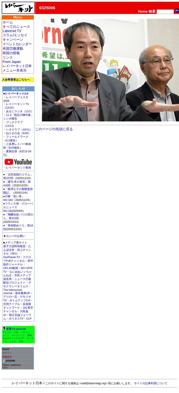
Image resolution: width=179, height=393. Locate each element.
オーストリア (18, 335)
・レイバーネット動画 (18, 166)
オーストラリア (16, 338)
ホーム (8, 22)
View (4, 367)
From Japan (12, 62)
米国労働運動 (13, 48)
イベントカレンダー (17, 44)
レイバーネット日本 (17, 66)
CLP (28, 318)
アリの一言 (10, 296)
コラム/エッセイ (15, 35)
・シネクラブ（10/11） (17, 129)
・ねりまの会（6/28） (17, 133)
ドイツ (6, 335)
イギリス (25, 332)
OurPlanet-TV (11, 257)
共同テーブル (11, 304)
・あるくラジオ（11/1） (18, 111)
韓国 (29, 335)
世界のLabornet (16, 328)
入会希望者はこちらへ (16, 79)
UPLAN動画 (10, 268)
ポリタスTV (16, 318)
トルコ (13, 341)
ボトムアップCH (19, 300)
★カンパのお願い (14, 236)
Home (143, 11)
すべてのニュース (16, 26)
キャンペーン (13, 39)
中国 (16, 332)
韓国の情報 (11, 53)
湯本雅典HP (22, 293)
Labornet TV (12, 31)
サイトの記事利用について (150, 383)
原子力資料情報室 (14, 246)
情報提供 (7, 357)
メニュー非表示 (15, 70)
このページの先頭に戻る (54, 129)
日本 (21, 341)
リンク (8, 57)
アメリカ (7, 332)
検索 (152, 11)
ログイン (7, 352)
